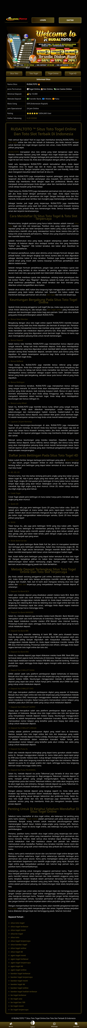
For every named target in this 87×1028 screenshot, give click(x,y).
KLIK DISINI (32, 118)
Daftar (32, 1025)
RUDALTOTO (13, 152)
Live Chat (76, 1025)
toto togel (51, 294)
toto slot (22, 584)
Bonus (11, 1025)
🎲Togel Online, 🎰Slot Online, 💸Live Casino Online (49, 89)
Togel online (32, 819)
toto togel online (54, 309)
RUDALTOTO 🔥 (33, 84)
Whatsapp (54, 1025)
